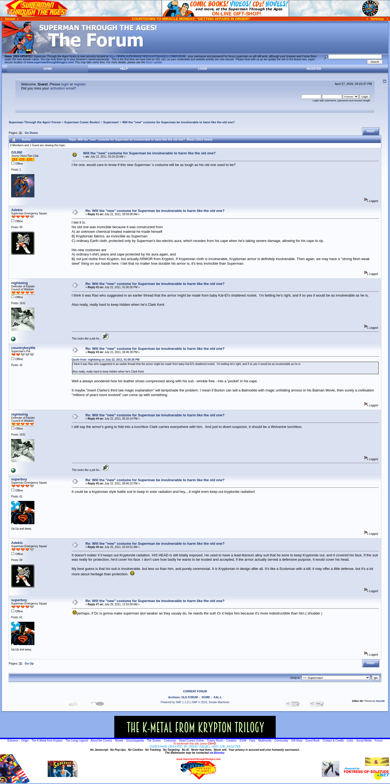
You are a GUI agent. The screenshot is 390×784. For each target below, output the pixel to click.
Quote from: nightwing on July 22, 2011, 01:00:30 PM (105, 359)
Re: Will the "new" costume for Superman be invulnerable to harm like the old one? (155, 211)
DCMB (206, 697)
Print (371, 131)
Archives (174, 697)
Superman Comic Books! (82, 122)
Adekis (17, 210)
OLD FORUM (189, 697)
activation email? (63, 88)
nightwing (19, 283)
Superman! (111, 122)
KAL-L (218, 697)
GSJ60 (16, 152)
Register (314, 68)
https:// (147, 56)
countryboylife (23, 348)
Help (124, 68)
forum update (154, 62)
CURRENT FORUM (195, 691)
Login (202, 68)
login (65, 84)
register (80, 84)
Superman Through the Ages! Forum (35, 122)
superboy (19, 479)
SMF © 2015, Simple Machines (210, 702)
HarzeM (380, 701)
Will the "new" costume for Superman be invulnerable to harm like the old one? (178, 122)
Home (48, 68)
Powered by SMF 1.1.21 (175, 702)
